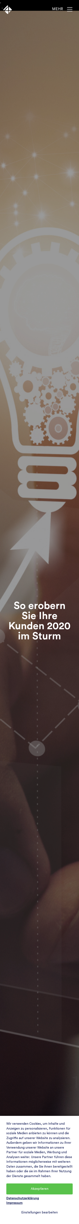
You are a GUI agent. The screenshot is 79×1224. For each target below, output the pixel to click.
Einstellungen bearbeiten (39, 1212)
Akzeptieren (39, 1188)
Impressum (14, 1203)
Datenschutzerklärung (22, 1198)
